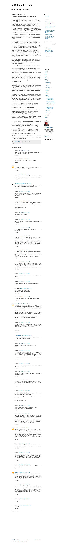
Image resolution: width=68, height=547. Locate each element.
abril (47, 95)
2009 (46, 117)
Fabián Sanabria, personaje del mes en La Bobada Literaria (50, 27)
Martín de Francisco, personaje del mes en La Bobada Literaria (49, 22)
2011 (46, 80)
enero (47, 113)
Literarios (17, 427)
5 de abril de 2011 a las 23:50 (24, 405)
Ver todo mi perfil (47, 136)
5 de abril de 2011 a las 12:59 (24, 261)
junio (47, 92)
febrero (47, 112)
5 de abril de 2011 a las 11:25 (24, 227)
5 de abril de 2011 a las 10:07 (24, 200)
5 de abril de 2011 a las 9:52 (24, 158)
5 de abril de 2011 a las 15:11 (26, 335)
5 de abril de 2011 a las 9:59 (24, 174)
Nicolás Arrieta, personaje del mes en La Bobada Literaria (49, 31)
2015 (46, 74)
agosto (47, 88)
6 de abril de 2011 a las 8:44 (24, 413)
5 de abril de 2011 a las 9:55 (26, 165)
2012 (46, 79)
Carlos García (17, 165)
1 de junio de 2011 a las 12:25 (24, 472)
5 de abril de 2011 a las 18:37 (24, 363)
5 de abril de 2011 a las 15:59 (24, 350)
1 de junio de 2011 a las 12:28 (24, 484)
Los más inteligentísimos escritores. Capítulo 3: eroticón (49, 37)
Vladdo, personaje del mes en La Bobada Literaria (50, 104)
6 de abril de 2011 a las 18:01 (24, 452)
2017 (46, 71)
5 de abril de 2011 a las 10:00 (25, 183)
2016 (46, 72)
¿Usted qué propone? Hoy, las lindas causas (50, 102)
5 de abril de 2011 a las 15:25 (24, 343)
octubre (47, 85)
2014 (46, 75)
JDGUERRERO (18, 335)
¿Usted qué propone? (19, 143)
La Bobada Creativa (48, 34)
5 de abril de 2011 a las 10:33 (24, 212)
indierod (16, 303)
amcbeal (16, 472)
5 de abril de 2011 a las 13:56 (24, 273)
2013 (46, 77)
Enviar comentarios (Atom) (22, 541)
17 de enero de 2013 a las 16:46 (25, 505)
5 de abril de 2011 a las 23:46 (24, 390)
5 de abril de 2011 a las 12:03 (24, 235)
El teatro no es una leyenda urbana (49, 108)
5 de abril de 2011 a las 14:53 (24, 322)
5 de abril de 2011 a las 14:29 (23, 303)
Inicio (28, 539)
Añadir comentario (16, 511)
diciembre (48, 82)
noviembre (48, 83)
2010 (46, 115)
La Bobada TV (47, 48)
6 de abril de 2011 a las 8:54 (24, 427)
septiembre (48, 87)
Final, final (48, 96)
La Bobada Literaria (21, 5)
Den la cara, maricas (49, 53)
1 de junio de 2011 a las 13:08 (24, 498)
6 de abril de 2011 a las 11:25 (24, 443)
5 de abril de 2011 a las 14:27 (24, 296)
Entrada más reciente (16, 539)
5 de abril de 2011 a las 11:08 (24, 219)
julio (47, 90)
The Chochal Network (49, 51)
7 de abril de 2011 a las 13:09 (24, 464)
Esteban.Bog (17, 183)
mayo (47, 93)
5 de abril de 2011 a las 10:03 (24, 191)
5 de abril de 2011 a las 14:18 (24, 281)
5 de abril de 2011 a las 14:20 (25, 288)
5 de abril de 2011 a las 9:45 (24, 150)
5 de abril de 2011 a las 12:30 (24, 250)
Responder (17, 155)
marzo (47, 110)
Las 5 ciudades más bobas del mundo (49, 99)
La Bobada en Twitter (49, 50)
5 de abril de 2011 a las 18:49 (24, 371)
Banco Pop (47, 16)
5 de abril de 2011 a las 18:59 (24, 379)
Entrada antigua (38, 539)
